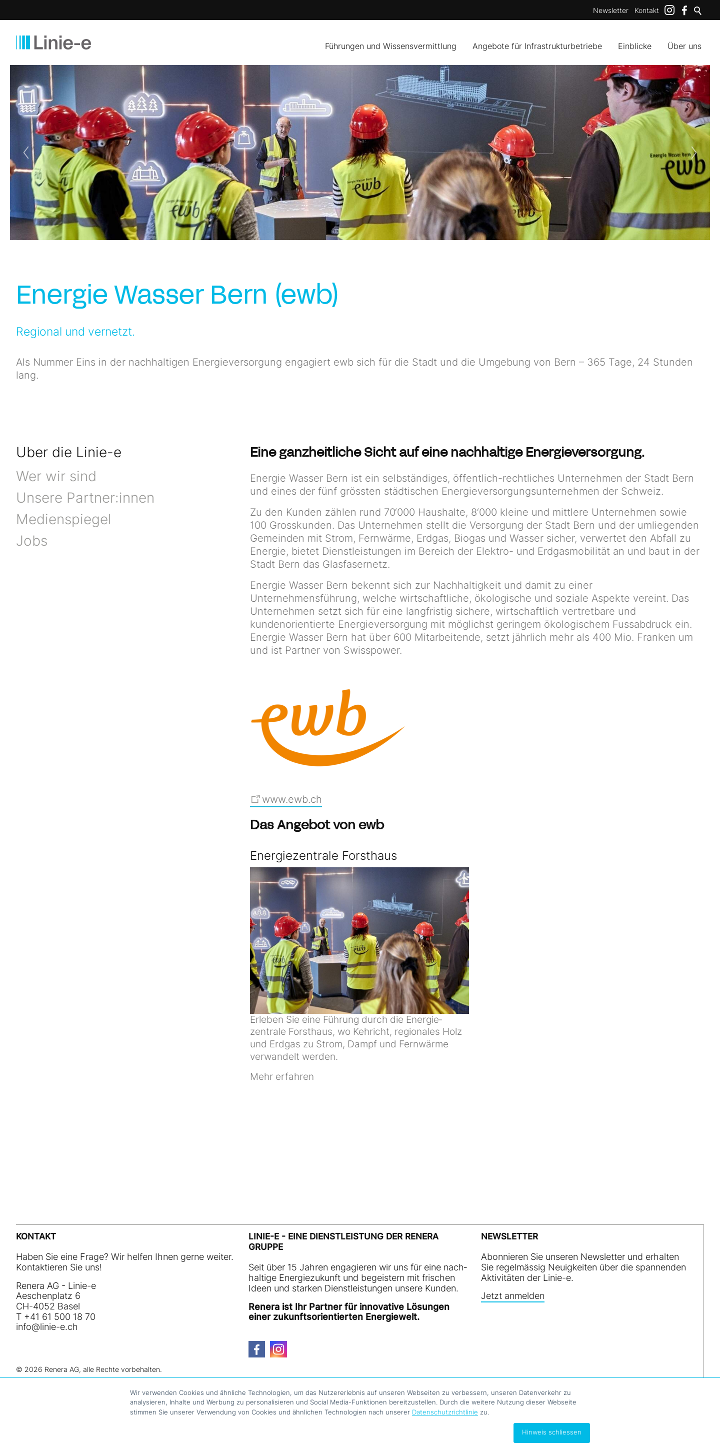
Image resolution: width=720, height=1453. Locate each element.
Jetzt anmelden (512, 1296)
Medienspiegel (63, 519)
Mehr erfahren (282, 1076)
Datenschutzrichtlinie (445, 1412)
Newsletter (610, 10)
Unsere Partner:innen (85, 497)
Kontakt (646, 10)
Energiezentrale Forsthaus (323, 855)
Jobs (32, 540)
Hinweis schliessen (552, 1432)
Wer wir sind (56, 476)
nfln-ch (47, 1326)
